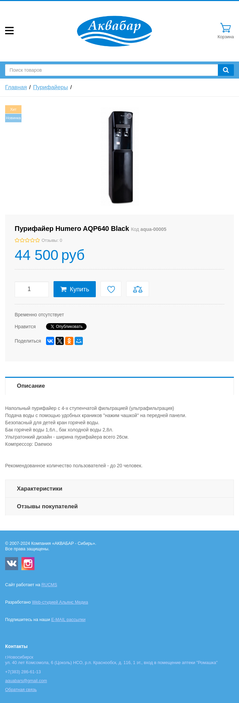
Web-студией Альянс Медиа (60, 602)
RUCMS (49, 584)
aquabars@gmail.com (26, 680)
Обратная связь (21, 689)
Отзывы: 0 (52, 240)
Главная (16, 87)
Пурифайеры (50, 87)
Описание (31, 386)
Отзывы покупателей (47, 506)
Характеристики (39, 488)
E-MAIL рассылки (68, 619)
